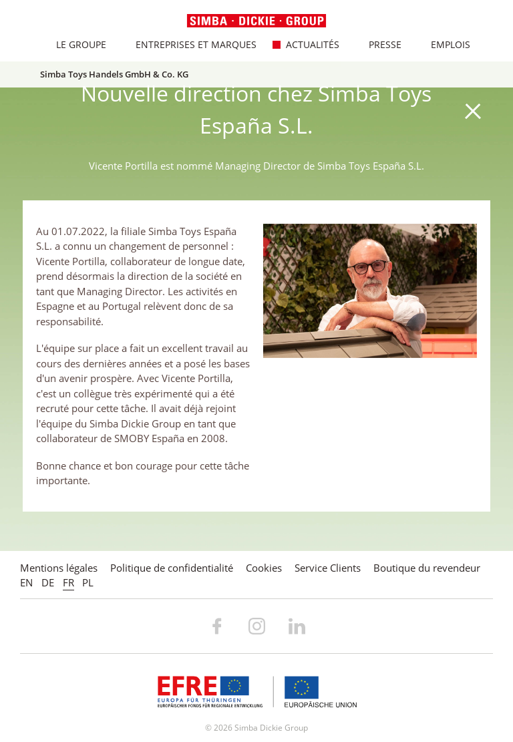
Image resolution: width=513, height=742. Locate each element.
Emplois (443, 44)
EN (26, 582)
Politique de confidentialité (171, 567)
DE (47, 582)
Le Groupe (74, 44)
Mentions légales (59, 567)
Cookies (264, 567)
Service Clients (328, 567)
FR (68, 582)
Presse (378, 44)
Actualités (305, 44)
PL (88, 582)
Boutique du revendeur (426, 567)
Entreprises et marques (189, 44)
